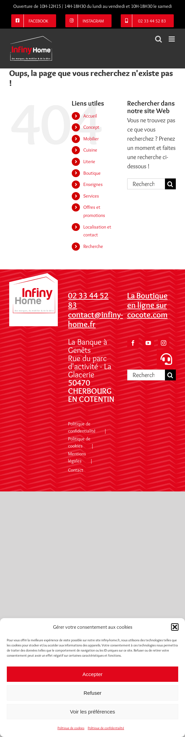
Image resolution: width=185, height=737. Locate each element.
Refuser (93, 693)
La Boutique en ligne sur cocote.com (147, 305)
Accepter (92, 674)
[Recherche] (170, 183)
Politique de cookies (70, 728)
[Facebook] (133, 343)
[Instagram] (163, 343)
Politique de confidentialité (106, 728)
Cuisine (90, 150)
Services (91, 196)
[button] (174, 627)
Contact (75, 470)
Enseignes (93, 184)
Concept (91, 127)
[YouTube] (148, 343)
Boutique (92, 173)
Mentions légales (77, 457)
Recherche (93, 246)
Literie (89, 161)
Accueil (90, 116)
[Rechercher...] (146, 183)
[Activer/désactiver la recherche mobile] (158, 39)
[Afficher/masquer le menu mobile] (172, 39)
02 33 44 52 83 (88, 300)
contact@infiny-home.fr (95, 319)
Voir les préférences (92, 712)
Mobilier (91, 139)
